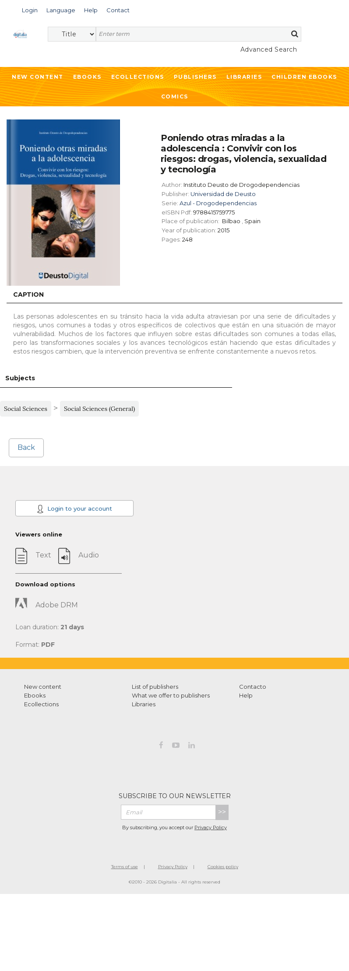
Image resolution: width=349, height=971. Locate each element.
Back (26, 447)
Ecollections (137, 77)
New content (42, 686)
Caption (28, 294)
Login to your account (74, 509)
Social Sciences (25, 409)
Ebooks (87, 77)
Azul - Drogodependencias (218, 203)
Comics (174, 96)
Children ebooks (304, 77)
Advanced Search (268, 49)
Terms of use (124, 866)
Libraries (244, 77)
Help (246, 695)
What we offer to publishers (171, 695)
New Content (37, 77)
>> (222, 812)
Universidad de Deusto (223, 193)
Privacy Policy (210, 827)
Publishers (195, 77)
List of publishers (155, 686)
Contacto (252, 686)
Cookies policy (223, 866)
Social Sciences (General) (99, 409)
